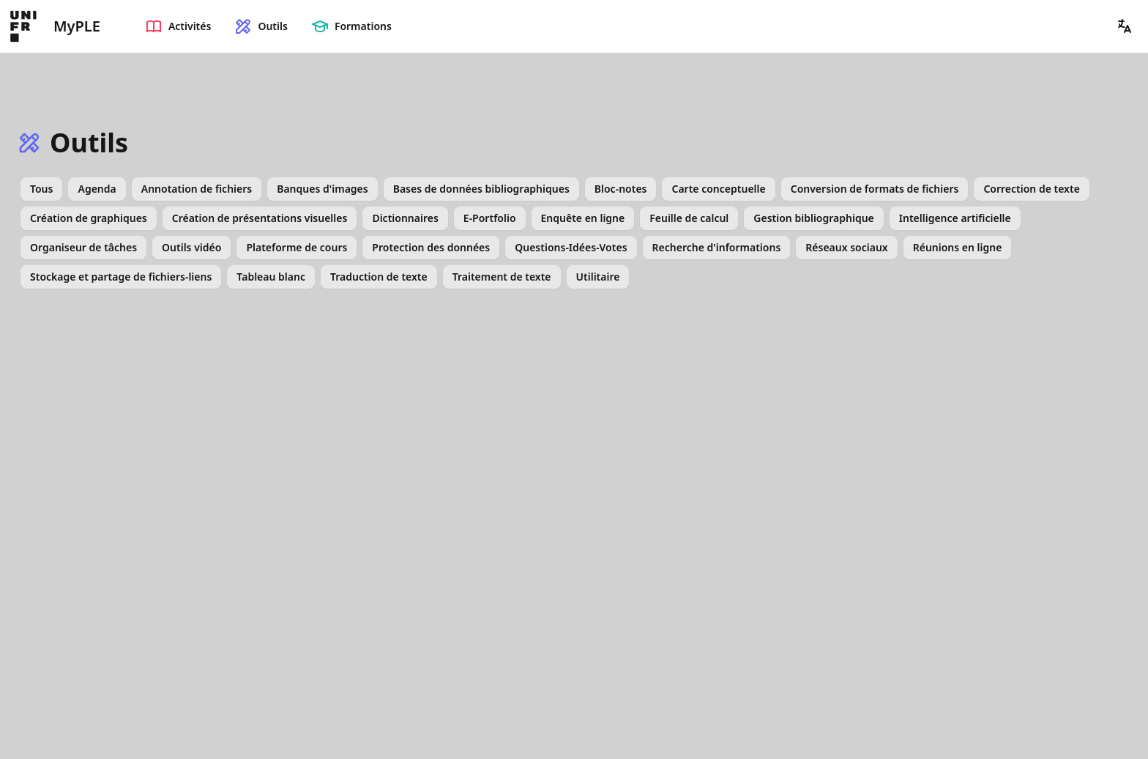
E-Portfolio (489, 218)
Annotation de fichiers (196, 189)
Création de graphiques (88, 218)
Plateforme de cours (296, 247)
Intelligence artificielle (955, 218)
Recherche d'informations (716, 247)
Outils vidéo (191, 247)
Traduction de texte (379, 277)
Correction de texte (1031, 189)
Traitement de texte (501, 277)
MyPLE (76, 26)
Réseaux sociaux (846, 247)
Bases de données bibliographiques (481, 189)
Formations (351, 26)
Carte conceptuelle (718, 189)
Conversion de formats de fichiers (875, 189)
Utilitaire (598, 277)
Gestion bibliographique (813, 218)
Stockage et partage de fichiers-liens (121, 277)
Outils (260, 26)
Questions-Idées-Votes (571, 247)
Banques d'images (322, 189)
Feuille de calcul (688, 218)
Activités (178, 26)
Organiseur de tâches (83, 247)
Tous (41, 189)
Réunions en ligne (957, 247)
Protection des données (431, 247)
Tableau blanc (270, 277)
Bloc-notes (620, 189)
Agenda (97, 189)
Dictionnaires (405, 218)
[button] (1124, 26)
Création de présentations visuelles (260, 218)
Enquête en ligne (583, 218)
